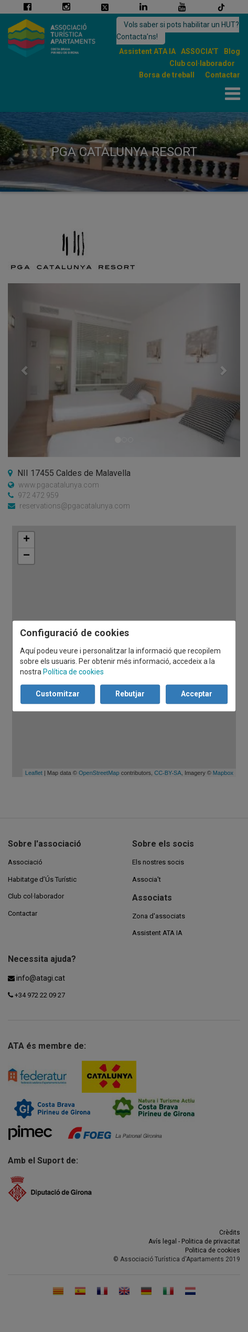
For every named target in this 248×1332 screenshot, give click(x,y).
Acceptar (196, 694)
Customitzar (58, 694)
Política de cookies (73, 672)
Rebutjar (130, 694)
